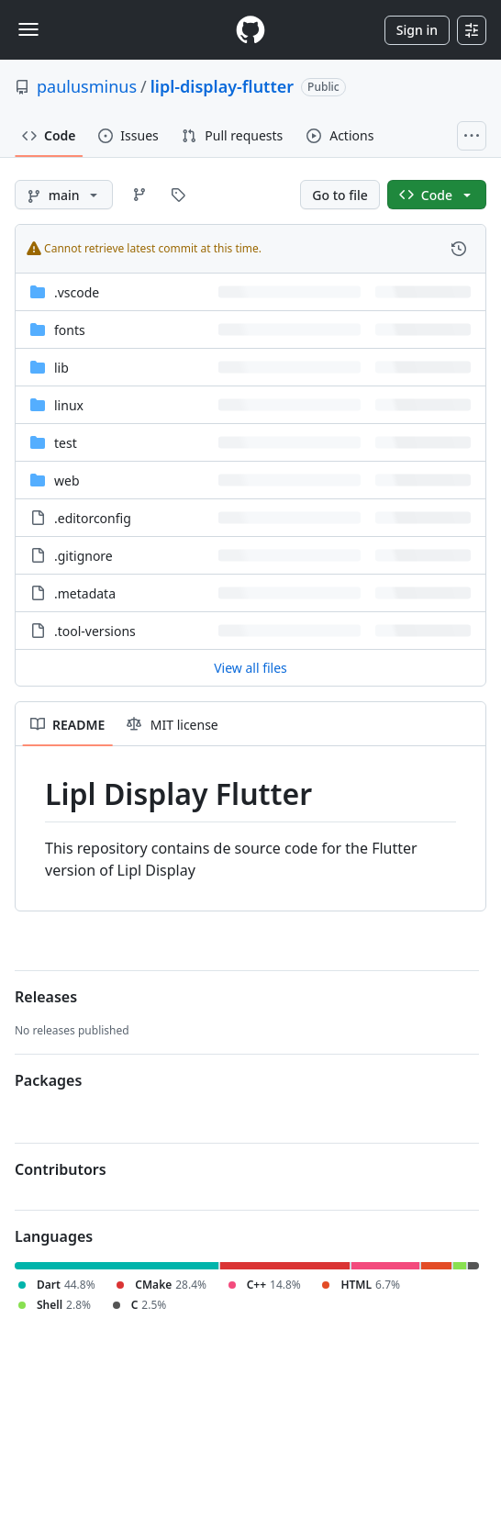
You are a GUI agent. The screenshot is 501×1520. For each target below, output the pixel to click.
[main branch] (64, 194)
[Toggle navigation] (28, 29)
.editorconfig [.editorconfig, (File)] (92, 518)
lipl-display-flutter (222, 86)
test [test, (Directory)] (65, 443)
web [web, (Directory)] (67, 480)
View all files (250, 667)
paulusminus (87, 86)
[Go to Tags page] (178, 194)
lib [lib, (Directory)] (61, 367)
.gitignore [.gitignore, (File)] (83, 555)
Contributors (60, 1169)
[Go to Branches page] (139, 194)
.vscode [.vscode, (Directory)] (76, 292)
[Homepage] (250, 30)
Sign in (417, 30)
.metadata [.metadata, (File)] (85, 593)
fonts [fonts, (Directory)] (69, 330)
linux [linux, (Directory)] (69, 405)
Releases (46, 997)
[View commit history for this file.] (458, 249)
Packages (48, 1080)
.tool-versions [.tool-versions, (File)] (95, 631)
